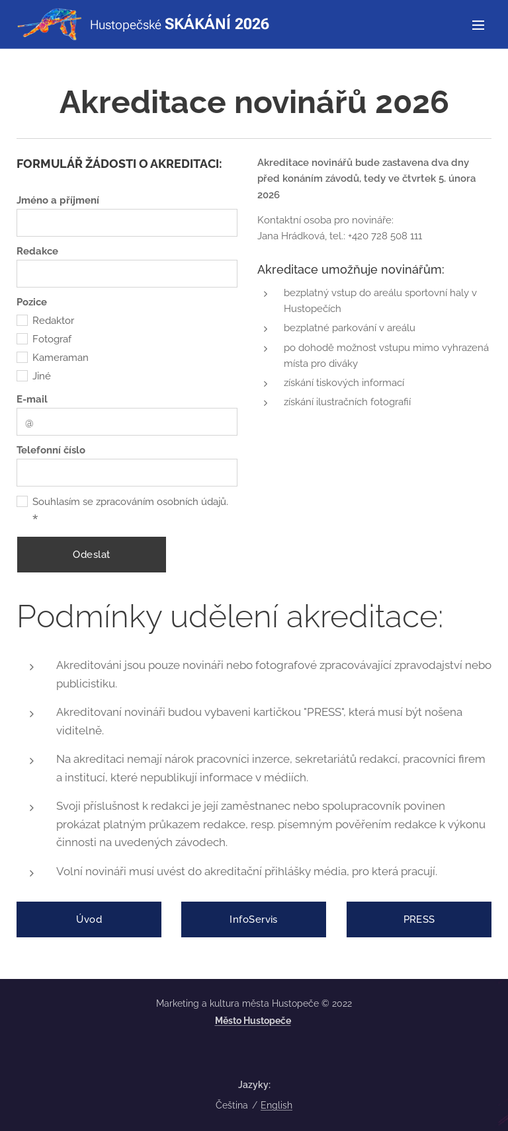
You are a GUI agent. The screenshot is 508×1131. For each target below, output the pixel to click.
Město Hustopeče (253, 1020)
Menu (478, 25)
